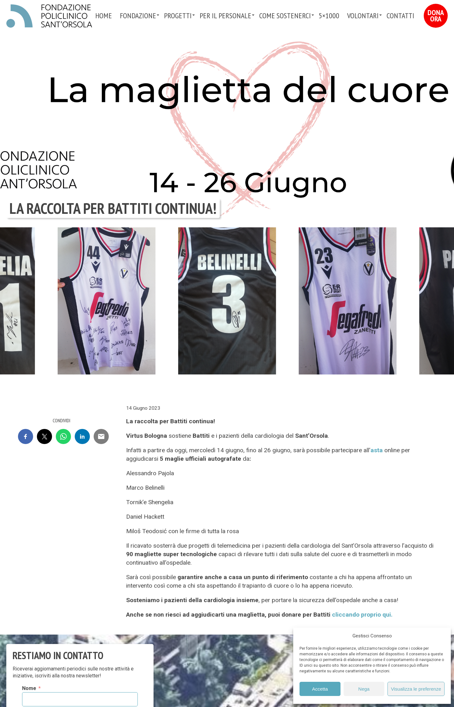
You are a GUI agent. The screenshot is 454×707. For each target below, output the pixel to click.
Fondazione (138, 15)
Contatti (400, 15)
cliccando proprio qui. (362, 614)
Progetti (178, 15)
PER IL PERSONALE (225, 15)
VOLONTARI (363, 15)
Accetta (320, 689)
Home (103, 15)
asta (376, 450)
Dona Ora (436, 16)
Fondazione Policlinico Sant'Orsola (49, 16)
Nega (364, 689)
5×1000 (329, 15)
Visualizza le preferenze (416, 689)
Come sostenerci (285, 15)
